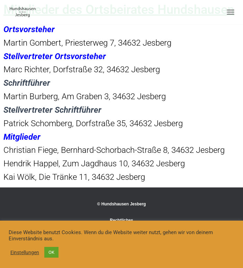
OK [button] (51, 252)
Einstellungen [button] (24, 252)
